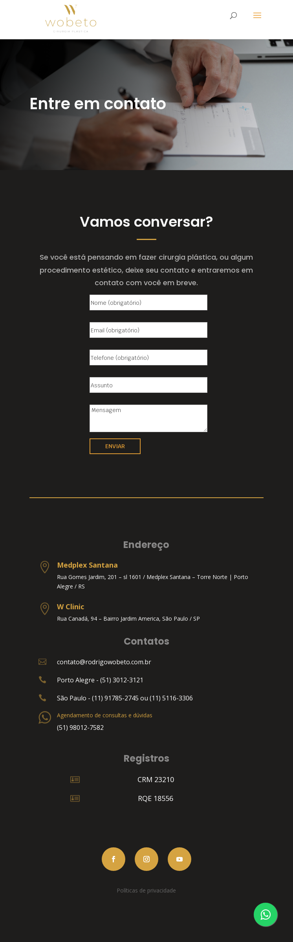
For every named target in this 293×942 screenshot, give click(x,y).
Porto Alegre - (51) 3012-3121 (100, 680)
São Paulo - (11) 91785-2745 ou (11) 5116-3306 (125, 698)
